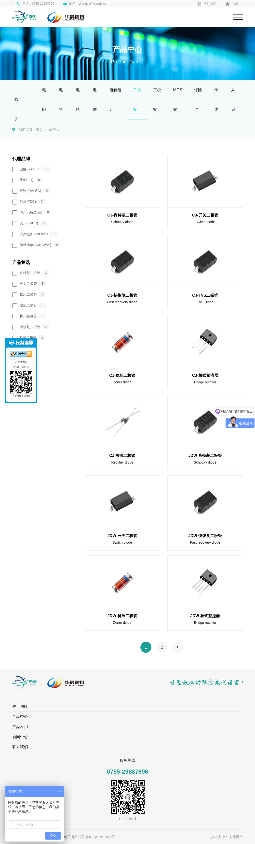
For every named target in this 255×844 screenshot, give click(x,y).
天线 (216, 100)
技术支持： (219, 837)
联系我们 (20, 747)
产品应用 (20, 727)
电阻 (44, 100)
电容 (61, 100)
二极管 (137, 100)
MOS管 (177, 100)
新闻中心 (20, 737)
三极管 (157, 100)
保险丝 (198, 100)
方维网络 (236, 837)
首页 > (41, 129)
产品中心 (52, 129)
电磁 (95, 100)
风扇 (233, 100)
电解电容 (115, 100)
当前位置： (27, 129)
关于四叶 (20, 706)
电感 (78, 100)
